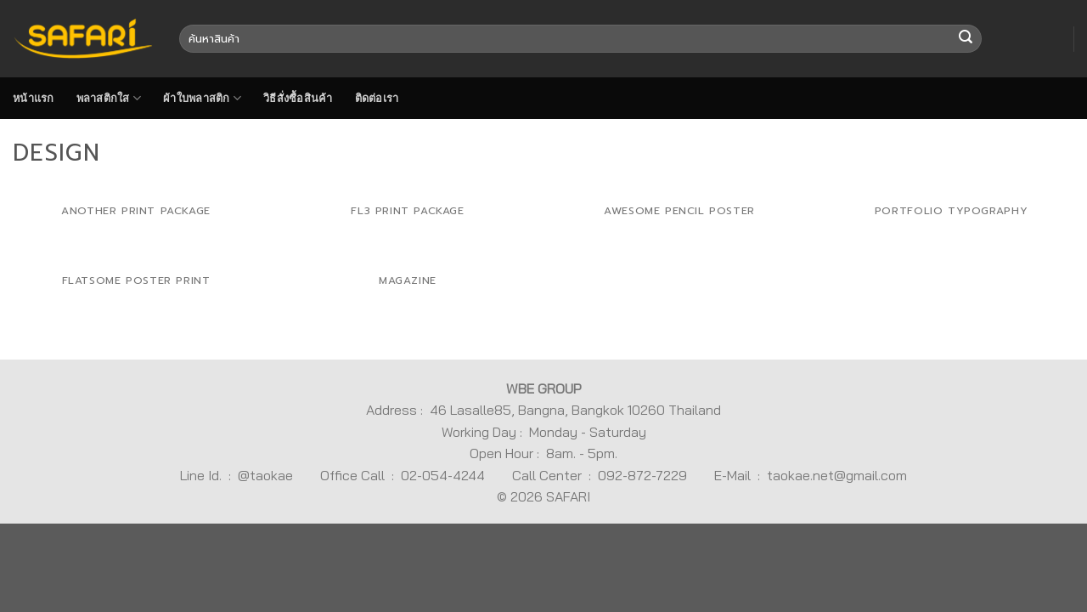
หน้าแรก (33, 98)
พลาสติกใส (109, 98)
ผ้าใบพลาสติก (202, 98)
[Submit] (965, 39)
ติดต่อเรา (377, 98)
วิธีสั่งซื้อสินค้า (298, 98)
